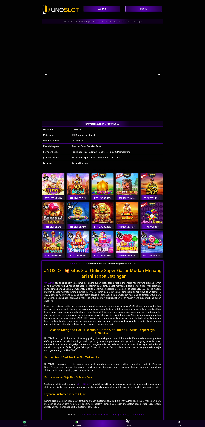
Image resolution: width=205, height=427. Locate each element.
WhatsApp (77, 423)
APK (179, 423)
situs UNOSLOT (84, 384)
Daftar (128, 423)
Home (72, 263)
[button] (46, 74)
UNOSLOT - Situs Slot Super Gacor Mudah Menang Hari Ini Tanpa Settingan (102, 21)
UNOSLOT (77, 129)
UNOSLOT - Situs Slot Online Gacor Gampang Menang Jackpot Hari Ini (109, 414)
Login (25, 423)
